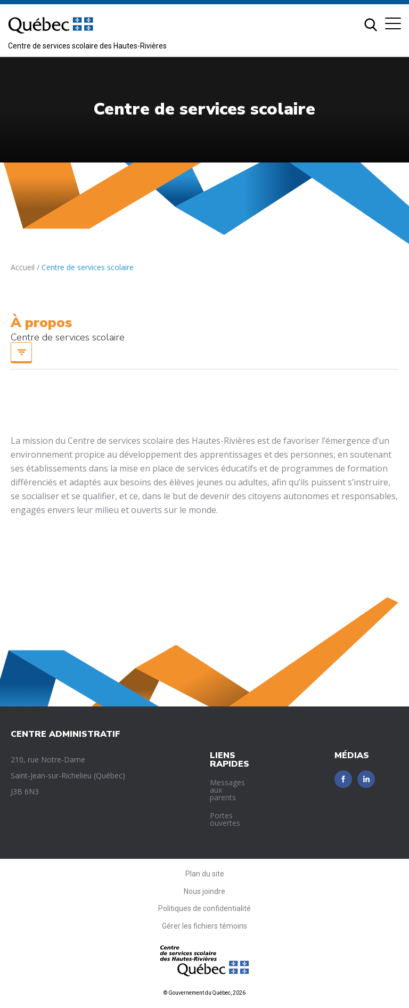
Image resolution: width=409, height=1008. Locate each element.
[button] (393, 23)
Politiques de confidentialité (204, 908)
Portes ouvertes (225, 819)
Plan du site (204, 873)
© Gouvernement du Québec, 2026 (204, 993)
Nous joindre (204, 891)
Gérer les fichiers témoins (204, 926)
